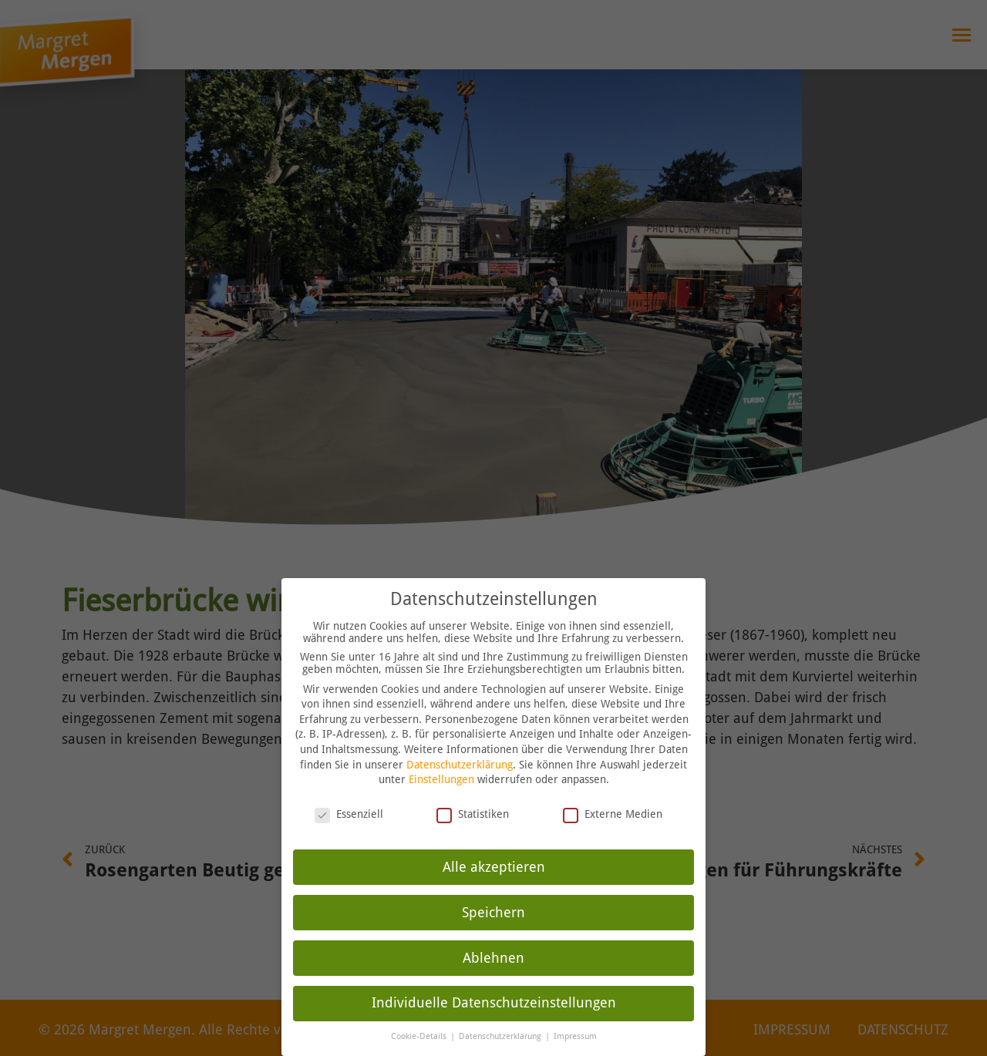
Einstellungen (441, 758)
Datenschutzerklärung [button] (501, 1015)
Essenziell (349, 792)
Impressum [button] (575, 1015)
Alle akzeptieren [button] (494, 845)
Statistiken (472, 792)
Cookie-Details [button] (420, 1015)
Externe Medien (612, 792)
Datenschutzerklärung (459, 742)
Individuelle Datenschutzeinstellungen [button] (494, 981)
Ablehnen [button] (493, 935)
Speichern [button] (493, 890)
